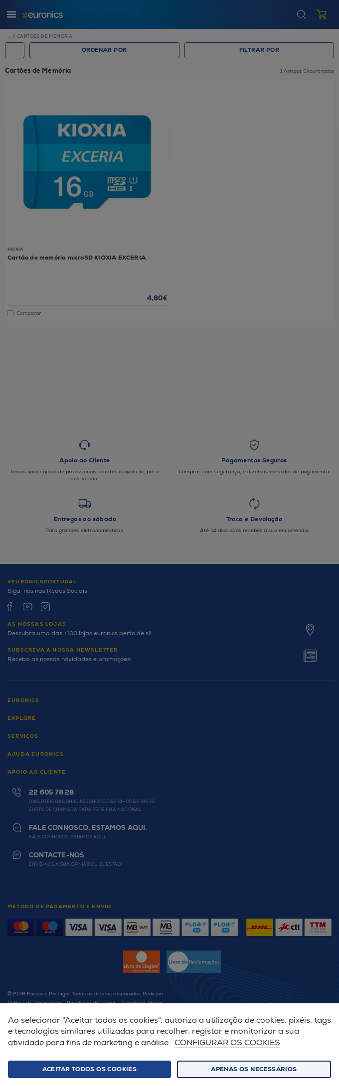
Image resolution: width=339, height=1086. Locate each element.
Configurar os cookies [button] (227, 1043)
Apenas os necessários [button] (254, 1069)
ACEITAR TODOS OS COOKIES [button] (89, 1069)
